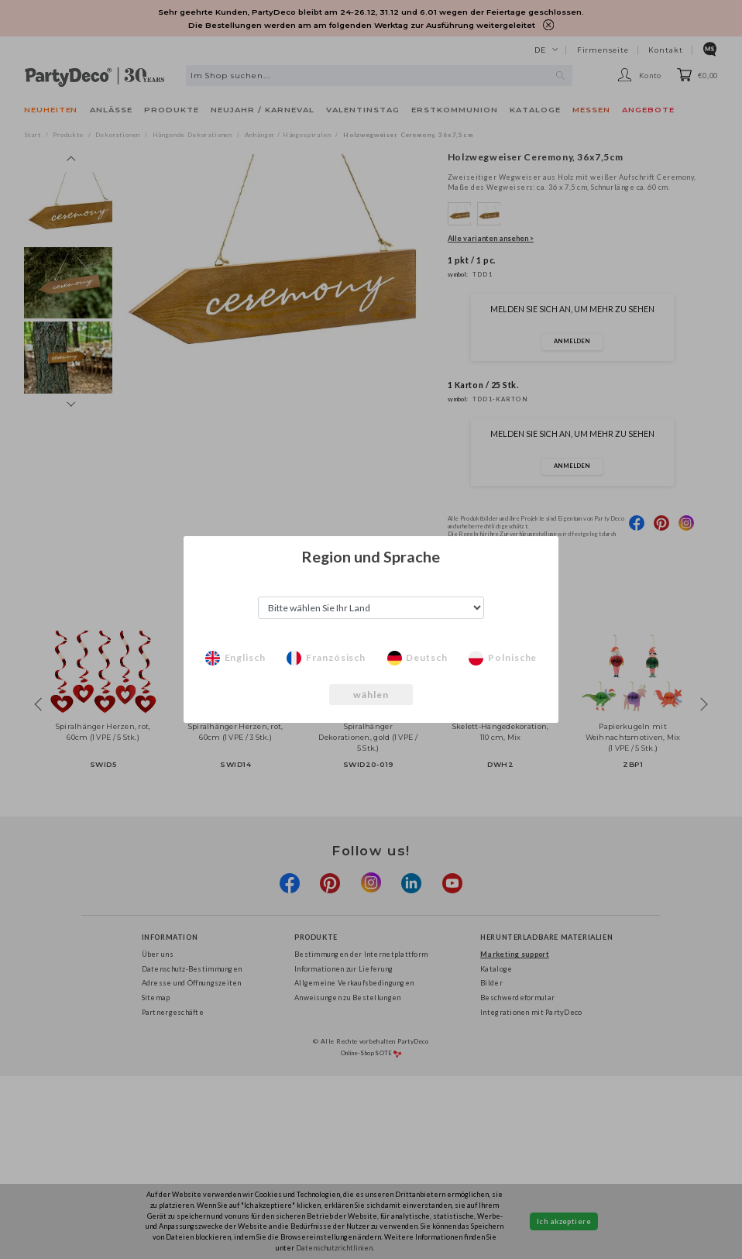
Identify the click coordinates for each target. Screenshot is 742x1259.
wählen (371, 694)
